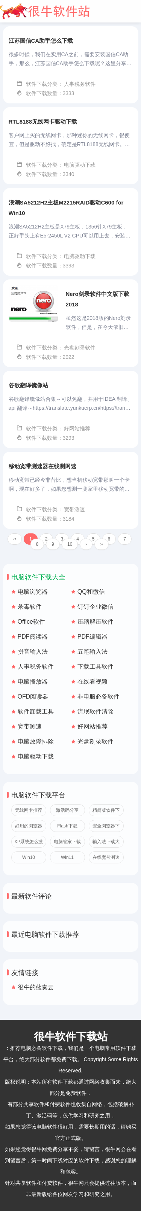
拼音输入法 (33, 651)
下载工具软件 (95, 666)
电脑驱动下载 (36, 756)
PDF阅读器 (33, 636)
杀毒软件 (30, 606)
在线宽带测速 (106, 857)
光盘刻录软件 (95, 741)
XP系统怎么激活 (28, 843)
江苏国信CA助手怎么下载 (41, 40)
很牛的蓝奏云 (36, 987)
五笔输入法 (92, 651)
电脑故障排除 (36, 741)
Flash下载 (67, 826)
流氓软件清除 (95, 711)
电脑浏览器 (33, 591)
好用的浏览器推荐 (28, 827)
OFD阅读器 (33, 696)
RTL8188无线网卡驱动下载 (43, 121)
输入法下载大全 (106, 843)
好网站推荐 (92, 726)
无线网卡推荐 (28, 810)
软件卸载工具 (36, 711)
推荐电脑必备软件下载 (36, 1048)
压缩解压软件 (95, 621)
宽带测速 (30, 726)
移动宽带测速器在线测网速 (42, 466)
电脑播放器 (33, 681)
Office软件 (31, 621)
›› (101, 544)
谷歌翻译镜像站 (28, 385)
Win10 (28, 857)
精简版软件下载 (106, 812)
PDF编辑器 (92, 636)
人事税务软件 (36, 666)
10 (69, 544)
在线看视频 (92, 681)
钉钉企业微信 (95, 606)
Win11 (67, 857)
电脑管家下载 (67, 841)
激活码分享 (67, 810)
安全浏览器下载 (106, 827)
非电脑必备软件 (98, 696)
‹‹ (14, 539)
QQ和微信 (91, 591)
